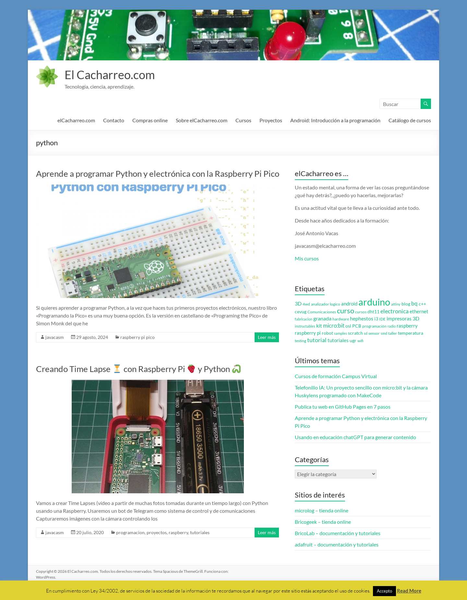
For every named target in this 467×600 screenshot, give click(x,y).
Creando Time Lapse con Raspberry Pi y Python (138, 369)
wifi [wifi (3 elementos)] (360, 340)
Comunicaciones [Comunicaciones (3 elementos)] (321, 311)
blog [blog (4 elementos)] (405, 303)
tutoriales (200, 532)
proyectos (157, 532)
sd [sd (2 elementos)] (365, 333)
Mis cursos (307, 258)
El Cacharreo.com (110, 74)
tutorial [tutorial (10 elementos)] (317, 339)
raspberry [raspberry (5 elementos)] (407, 326)
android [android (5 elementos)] (349, 303)
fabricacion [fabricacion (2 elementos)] (303, 319)
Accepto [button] (384, 591)
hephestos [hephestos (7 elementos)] (361, 318)
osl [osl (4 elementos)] (348, 326)
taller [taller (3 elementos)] (392, 333)
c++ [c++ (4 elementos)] (422, 303)
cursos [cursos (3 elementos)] (360, 311)
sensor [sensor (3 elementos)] (374, 333)
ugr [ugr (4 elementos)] (353, 340)
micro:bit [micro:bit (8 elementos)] (333, 325)
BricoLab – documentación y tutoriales (337, 533)
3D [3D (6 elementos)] (298, 303)
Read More (409, 591)
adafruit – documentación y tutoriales (336, 544)
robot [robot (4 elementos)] (327, 333)
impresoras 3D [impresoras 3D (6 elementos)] (403, 318)
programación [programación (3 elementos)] (374, 326)
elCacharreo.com (76, 120)
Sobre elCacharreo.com (201, 120)
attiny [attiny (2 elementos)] (396, 304)
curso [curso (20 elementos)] (345, 310)
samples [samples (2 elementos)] (340, 333)
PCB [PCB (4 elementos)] (356, 326)
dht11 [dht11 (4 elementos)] (373, 311)
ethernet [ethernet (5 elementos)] (419, 311)
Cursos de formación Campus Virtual (336, 376)
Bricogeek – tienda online (323, 522)
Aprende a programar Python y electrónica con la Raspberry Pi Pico (157, 173)
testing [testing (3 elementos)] (300, 340)
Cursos (243, 120)
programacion (130, 532)
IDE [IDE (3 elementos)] (382, 319)
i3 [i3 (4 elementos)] (376, 318)
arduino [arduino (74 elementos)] (374, 301)
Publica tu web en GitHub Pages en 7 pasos (342, 406)
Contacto (113, 120)
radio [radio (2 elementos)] (392, 326)
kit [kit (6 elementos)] (319, 326)
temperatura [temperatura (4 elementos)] (410, 333)
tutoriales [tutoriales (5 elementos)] (338, 340)
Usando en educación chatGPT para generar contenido (355, 437)
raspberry (178, 532)
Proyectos (270, 120)
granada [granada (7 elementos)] (322, 318)
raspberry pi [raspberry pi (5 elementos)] (308, 333)
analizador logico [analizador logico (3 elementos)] (325, 304)
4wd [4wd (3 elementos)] (306, 304)
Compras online (150, 120)
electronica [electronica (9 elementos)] (394, 311)
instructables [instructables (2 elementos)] (305, 326)
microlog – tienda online (321, 510)
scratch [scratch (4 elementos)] (355, 333)
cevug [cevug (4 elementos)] (300, 311)
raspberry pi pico (137, 337)
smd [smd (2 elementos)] (384, 333)
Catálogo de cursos (410, 120)
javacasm (54, 337)
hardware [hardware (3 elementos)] (340, 319)
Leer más (267, 337)
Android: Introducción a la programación (335, 120)
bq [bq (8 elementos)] (414, 303)
